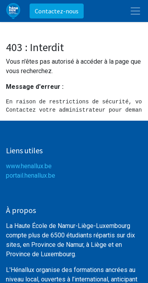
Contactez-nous (57, 11)
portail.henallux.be (30, 175)
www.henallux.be (29, 166)
